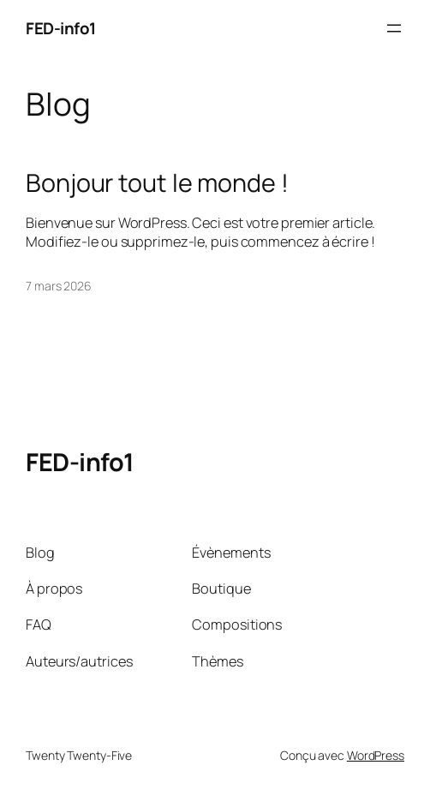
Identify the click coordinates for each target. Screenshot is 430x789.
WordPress (375, 755)
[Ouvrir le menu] (394, 28)
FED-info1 (61, 28)
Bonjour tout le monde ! (157, 182)
